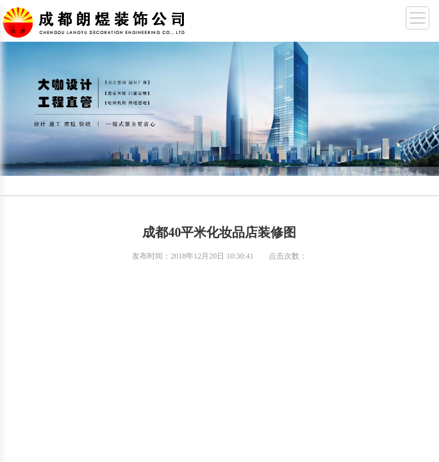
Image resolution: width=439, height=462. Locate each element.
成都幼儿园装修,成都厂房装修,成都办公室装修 (96, 19)
